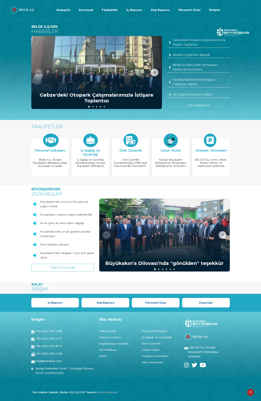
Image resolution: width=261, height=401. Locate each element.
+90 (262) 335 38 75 (49, 346)
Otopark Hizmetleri (155, 356)
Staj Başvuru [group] (105, 302)
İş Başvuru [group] (55, 302)
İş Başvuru (134, 10)
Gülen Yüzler (150, 349)
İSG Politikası (108, 349)
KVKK (103, 356)
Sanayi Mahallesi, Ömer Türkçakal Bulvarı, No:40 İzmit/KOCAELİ (65, 371)
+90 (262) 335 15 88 (49, 331)
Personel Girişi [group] (155, 302)
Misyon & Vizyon (110, 337)
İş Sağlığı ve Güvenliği (156, 337)
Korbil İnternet (107, 392)
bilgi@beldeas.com (49, 361)
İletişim (214, 10)
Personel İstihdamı (155, 331)
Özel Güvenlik (151, 343)
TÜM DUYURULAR (62, 267)
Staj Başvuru (160, 10)
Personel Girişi (189, 10)
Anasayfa (63, 10)
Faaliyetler (110, 10)
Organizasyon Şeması (114, 343)
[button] (154, 72)
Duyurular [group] (206, 302)
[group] (96, 72)
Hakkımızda (107, 331)
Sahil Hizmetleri (152, 362)
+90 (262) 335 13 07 (49, 339)
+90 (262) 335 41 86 (49, 354)
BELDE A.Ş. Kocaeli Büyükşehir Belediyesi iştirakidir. (203, 352)
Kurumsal (86, 10)
